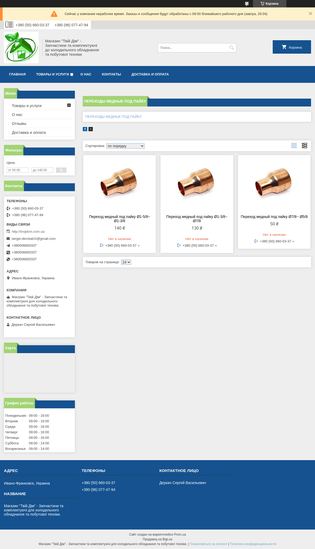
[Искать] (231, 47)
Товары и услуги (52, 74)
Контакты (111, 74)
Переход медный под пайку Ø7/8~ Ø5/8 (274, 217)
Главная (17, 74)
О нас (85, 74)
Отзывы (19, 123)
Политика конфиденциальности (253, 544)
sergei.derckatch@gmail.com (34, 239)
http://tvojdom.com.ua (28, 231)
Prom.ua (180, 534)
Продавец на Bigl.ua (157, 539)
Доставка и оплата (150, 74)
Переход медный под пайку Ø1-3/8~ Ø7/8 (197, 219)
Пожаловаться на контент (208, 544)
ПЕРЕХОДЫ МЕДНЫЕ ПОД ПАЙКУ (113, 117)
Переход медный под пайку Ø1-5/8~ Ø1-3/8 (119, 219)
